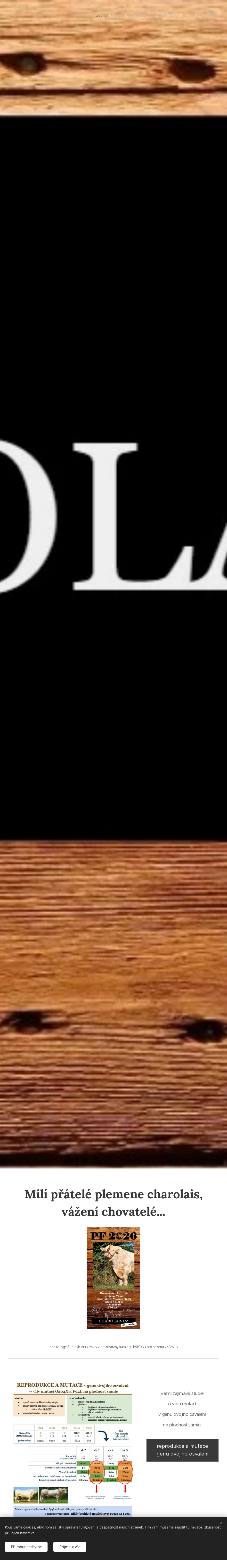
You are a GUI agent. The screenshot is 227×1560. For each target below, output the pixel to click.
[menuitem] (99, 16)
